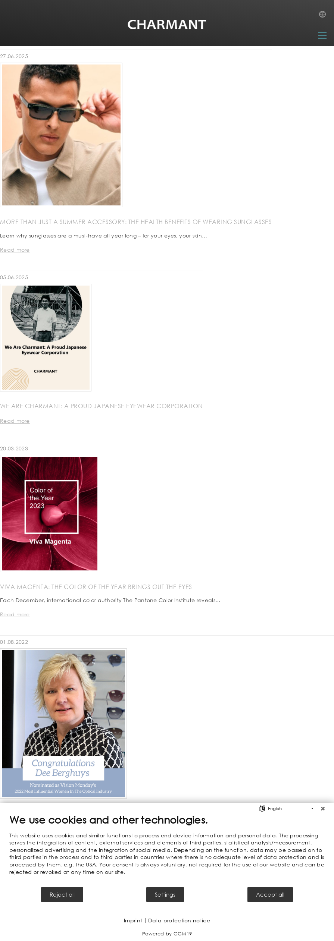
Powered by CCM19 (167, 934)
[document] (167, 849)
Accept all (270, 894)
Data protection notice (179, 920)
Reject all (62, 894)
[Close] (322, 808)
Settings (165, 894)
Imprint (133, 920)
